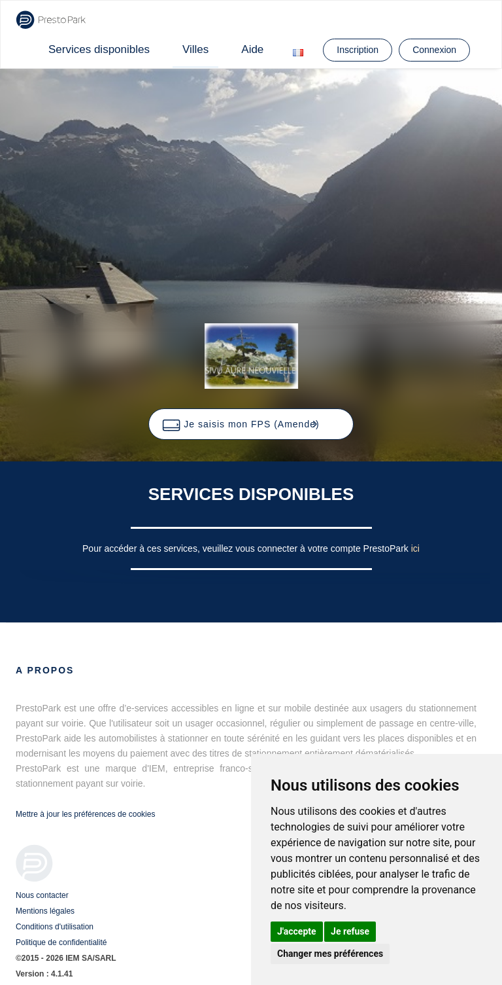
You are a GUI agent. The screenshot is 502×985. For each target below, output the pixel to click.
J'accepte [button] (296, 931)
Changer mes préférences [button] (330, 953)
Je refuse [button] (350, 931)
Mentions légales (45, 911)
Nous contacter (42, 895)
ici (415, 548)
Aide (252, 49)
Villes (195, 49)
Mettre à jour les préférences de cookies (85, 814)
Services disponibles (99, 49)
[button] (250, 424)
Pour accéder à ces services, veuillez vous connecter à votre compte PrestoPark (246, 548)
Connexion (434, 50)
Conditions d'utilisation (54, 926)
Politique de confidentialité (61, 942)
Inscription (357, 50)
